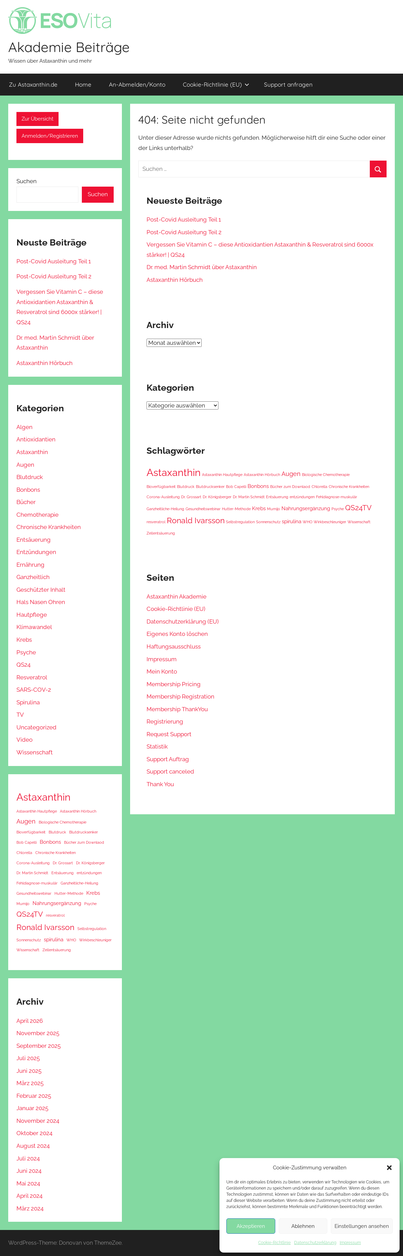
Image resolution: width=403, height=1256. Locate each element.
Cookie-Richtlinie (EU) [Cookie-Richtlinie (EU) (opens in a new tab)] (216, 84)
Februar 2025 (33, 1095)
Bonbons (28, 489)
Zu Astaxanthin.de (33, 84)
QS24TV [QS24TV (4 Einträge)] (358, 507)
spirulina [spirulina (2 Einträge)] (291, 521)
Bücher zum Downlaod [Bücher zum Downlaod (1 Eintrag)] (290, 487)
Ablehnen (303, 1226)
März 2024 (29, 1208)
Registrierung (165, 721)
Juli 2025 (28, 1058)
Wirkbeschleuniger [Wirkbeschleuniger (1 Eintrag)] (330, 522)
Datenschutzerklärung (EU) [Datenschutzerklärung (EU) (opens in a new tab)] (183, 621)
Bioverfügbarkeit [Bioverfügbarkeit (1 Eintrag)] (161, 487)
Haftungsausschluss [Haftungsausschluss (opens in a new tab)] (174, 646)
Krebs (24, 639)
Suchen (26, 181)
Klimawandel (34, 627)
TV (20, 714)
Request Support (169, 734)
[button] (389, 1167)
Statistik (157, 746)
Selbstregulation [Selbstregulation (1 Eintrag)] (240, 522)
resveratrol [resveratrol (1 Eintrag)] (156, 522)
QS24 (23, 664)
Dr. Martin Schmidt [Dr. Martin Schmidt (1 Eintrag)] (249, 497)
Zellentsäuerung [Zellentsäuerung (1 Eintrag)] (161, 533)
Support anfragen (288, 84)
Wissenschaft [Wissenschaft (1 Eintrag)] (359, 522)
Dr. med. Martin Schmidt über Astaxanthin (202, 267)
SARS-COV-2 (33, 689)
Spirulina (28, 702)
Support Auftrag (168, 759)
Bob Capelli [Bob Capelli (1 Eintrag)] (236, 487)
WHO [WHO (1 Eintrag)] (307, 522)
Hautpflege (31, 614)
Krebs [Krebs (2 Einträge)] (259, 508)
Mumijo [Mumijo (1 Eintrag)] (273, 509)
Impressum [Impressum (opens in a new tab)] (350, 1242)
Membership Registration (180, 696)
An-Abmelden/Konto (137, 84)
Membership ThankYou (177, 709)
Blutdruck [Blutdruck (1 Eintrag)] (185, 487)
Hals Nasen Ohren (40, 602)
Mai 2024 (28, 1183)
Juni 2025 (28, 1070)
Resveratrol (31, 677)
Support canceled (170, 771)
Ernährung (30, 564)
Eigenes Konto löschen (177, 633)
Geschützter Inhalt (40, 589)
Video (24, 739)
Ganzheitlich (33, 577)
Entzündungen (36, 552)
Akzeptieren (251, 1226)
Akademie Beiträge (69, 46)
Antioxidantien (35, 439)
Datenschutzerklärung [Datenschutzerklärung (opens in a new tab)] (315, 1242)
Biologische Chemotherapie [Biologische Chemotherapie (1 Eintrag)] (326, 475)
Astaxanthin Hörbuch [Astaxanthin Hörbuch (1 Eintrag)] (262, 475)
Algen (24, 427)
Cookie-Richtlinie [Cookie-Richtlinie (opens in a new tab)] (274, 1242)
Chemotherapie (37, 514)
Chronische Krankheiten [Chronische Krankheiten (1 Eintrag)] (349, 487)
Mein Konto (162, 671)
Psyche (26, 652)
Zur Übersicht (37, 119)
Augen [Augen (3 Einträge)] (291, 473)
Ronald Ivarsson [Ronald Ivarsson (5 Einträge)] (196, 520)
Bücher (26, 502)
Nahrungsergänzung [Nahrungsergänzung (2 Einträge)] (305, 508)
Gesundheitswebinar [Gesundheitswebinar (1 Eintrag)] (203, 509)
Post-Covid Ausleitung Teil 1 (184, 219)
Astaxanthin (32, 452)
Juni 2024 (28, 1170)
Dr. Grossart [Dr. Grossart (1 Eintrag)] (191, 497)
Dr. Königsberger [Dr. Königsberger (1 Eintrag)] (217, 497)
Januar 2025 (32, 1108)
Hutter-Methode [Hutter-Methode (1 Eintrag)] (236, 509)
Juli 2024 (28, 1158)
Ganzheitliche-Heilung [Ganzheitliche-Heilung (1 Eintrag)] (165, 509)
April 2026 (29, 1020)
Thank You (160, 784)
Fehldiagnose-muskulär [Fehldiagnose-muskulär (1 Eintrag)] (336, 497)
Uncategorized (36, 727)
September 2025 (38, 1045)
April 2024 (29, 1195)
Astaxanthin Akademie (176, 596)
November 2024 (37, 1120)
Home (83, 84)
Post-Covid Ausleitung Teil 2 (184, 232)
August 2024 (33, 1145)
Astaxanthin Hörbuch (175, 279)
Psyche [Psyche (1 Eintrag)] (337, 509)
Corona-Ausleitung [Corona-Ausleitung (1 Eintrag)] (163, 497)
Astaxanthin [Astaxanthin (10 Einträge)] (174, 472)
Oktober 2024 (34, 1133)
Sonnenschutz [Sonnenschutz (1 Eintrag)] (268, 522)
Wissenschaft (34, 752)
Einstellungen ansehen (362, 1226)
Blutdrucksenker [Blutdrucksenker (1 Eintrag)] (210, 487)
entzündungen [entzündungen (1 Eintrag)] (302, 497)
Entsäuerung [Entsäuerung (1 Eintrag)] (277, 497)
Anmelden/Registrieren (50, 136)
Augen (25, 464)
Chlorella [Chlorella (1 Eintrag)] (319, 487)
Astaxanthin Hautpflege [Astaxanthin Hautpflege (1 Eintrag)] (222, 475)
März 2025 (29, 1083)
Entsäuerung (33, 539)
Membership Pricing (174, 684)
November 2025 (37, 1033)
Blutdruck (29, 477)
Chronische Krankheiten (48, 527)
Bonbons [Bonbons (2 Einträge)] (258, 486)
